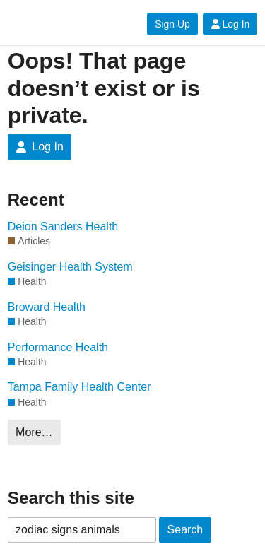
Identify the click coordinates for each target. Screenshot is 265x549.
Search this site (71, 497)
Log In (230, 24)
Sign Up (172, 24)
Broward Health (47, 307)
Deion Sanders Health (63, 226)
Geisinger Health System (70, 267)
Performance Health (58, 347)
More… (34, 432)
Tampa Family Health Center (79, 387)
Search (185, 530)
